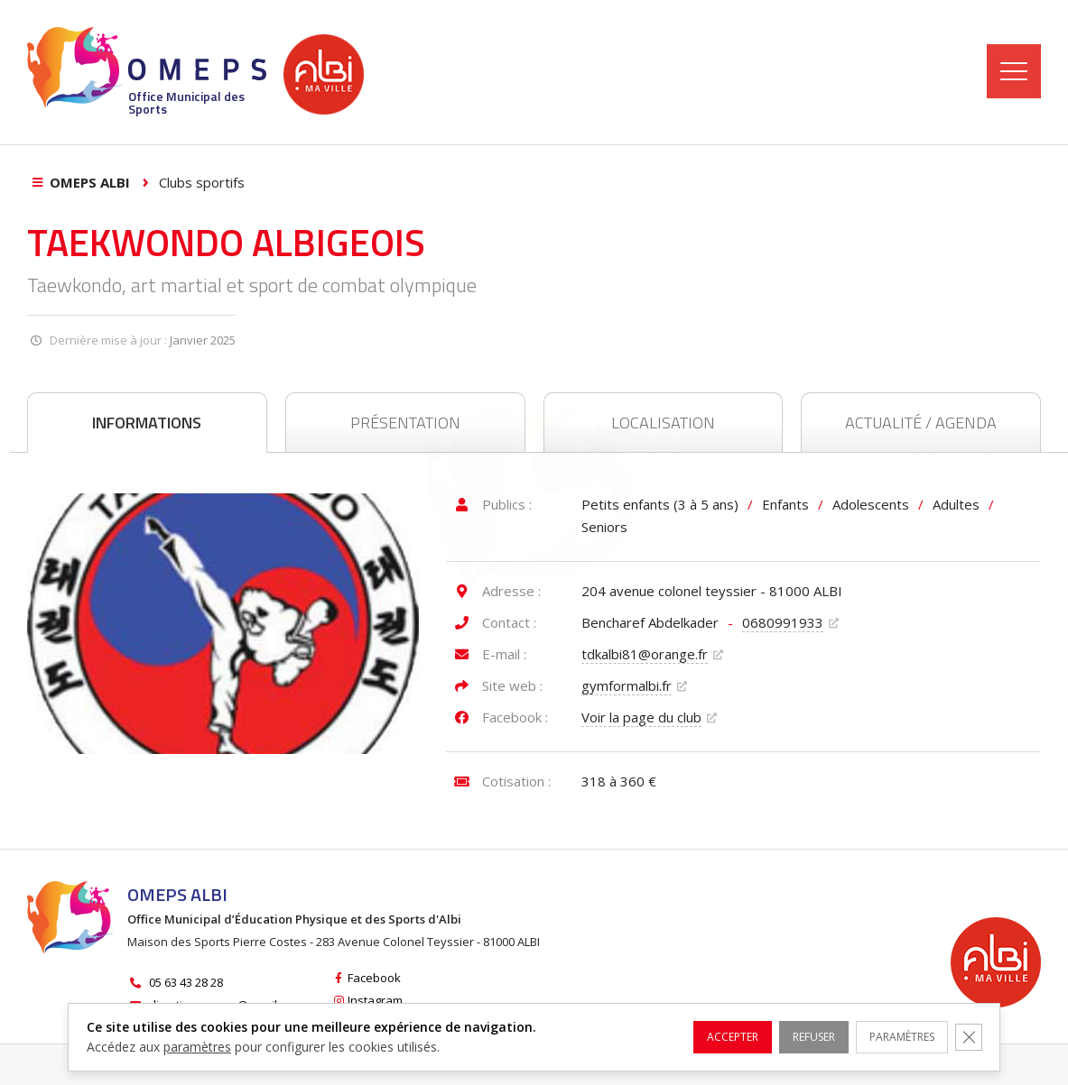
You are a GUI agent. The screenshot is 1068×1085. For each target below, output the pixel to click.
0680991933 (782, 622)
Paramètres (888, 1036)
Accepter (692, 1036)
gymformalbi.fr (626, 685)
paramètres (197, 1046)
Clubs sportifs (202, 182)
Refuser (785, 1036)
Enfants (785, 504)
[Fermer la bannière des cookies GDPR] (966, 1037)
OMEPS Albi (90, 182)
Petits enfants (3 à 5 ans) (659, 504)
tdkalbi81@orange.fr (644, 654)
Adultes (956, 504)
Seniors (604, 527)
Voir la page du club (641, 717)
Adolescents (870, 504)
